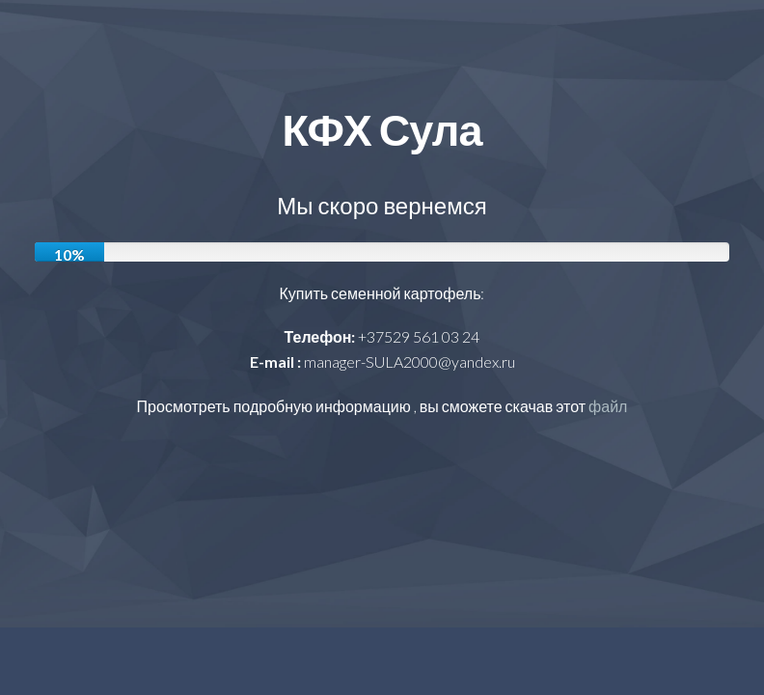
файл (607, 406)
